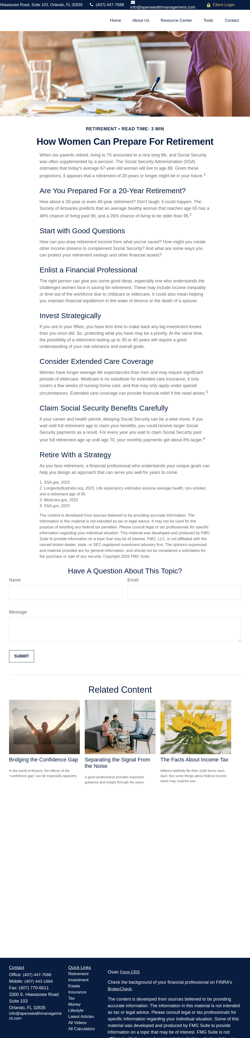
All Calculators (81, 1029)
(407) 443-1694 (38, 981)
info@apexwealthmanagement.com (162, 5)
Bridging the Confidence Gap (43, 760)
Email (132, 580)
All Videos (77, 1022)
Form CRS (130, 972)
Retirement (78, 973)
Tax (71, 998)
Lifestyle (75, 1010)
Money (74, 1004)
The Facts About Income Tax (194, 760)
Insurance (77, 992)
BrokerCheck (120, 989)
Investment (78, 980)
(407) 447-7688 (106, 4)
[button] (115, 20)
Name (15, 580)
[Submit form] (21, 656)
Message (18, 612)
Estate (74, 986)
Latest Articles (81, 1016)
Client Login (221, 4)
